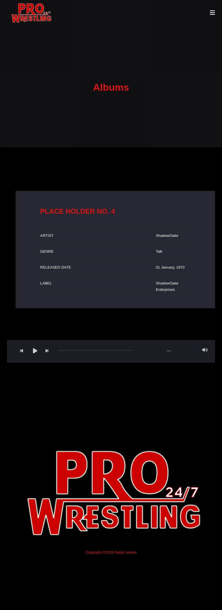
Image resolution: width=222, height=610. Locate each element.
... (168, 349)
